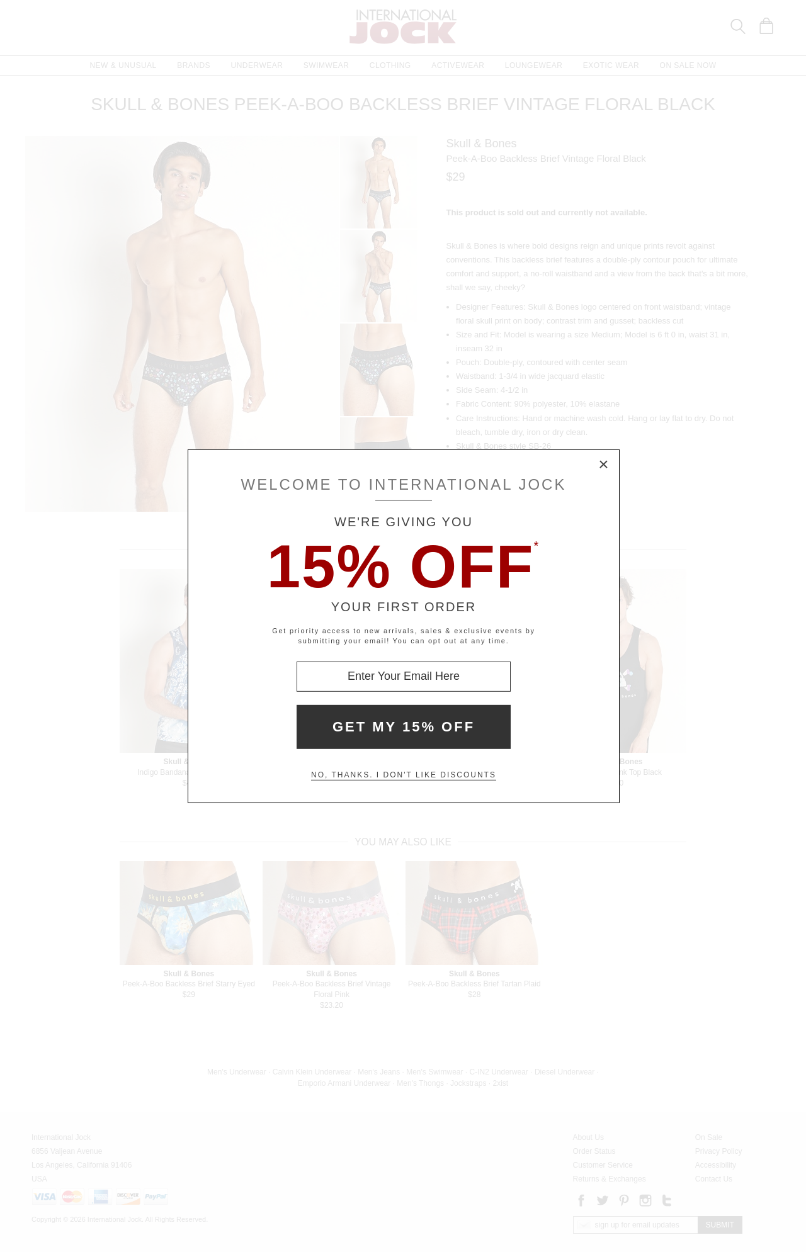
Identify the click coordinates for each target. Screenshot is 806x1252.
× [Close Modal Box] (604, 464)
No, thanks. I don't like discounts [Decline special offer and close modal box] (403, 774)
